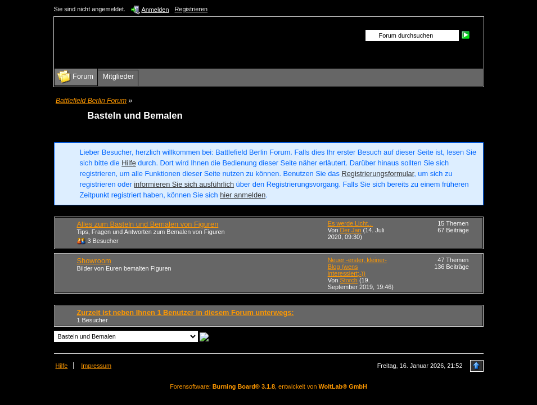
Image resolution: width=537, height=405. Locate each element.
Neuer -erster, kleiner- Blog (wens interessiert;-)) (357, 266)
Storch (348, 280)
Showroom (94, 260)
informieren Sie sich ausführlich (184, 184)
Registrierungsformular (377, 173)
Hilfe (128, 163)
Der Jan (350, 230)
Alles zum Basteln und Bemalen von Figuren (148, 224)
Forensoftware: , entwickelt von (268, 386)
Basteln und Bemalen (135, 115)
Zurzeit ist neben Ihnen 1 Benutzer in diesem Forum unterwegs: (185, 312)
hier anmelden (242, 195)
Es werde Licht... (350, 223)
